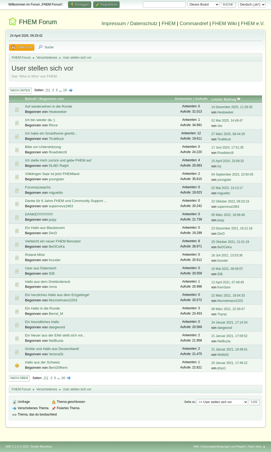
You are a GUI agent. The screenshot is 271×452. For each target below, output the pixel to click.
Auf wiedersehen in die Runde (48, 106)
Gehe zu (189, 401)
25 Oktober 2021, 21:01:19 (230, 242)
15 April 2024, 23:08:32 (227, 161)
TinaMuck (56, 139)
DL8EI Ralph (59, 166)
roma (53, 287)
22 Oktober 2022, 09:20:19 (230, 201)
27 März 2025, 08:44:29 (228, 134)
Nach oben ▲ (257, 446)
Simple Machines (41, 446)
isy (219, 166)
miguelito (56, 193)
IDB (52, 273)
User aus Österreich (40, 268)
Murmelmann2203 (63, 300)
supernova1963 (61, 206)
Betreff (30, 99)
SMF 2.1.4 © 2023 (17, 446)
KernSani (223, 287)
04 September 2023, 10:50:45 (232, 174)
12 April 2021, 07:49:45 (227, 282)
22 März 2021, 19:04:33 (228, 295)
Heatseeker (58, 112)
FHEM (168, 23)
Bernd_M (56, 314)
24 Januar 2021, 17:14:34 (229, 322)
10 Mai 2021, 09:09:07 (227, 269)
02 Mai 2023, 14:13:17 (227, 188)
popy (52, 220)
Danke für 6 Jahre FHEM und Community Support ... (66, 201)
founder (55, 260)
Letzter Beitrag (226, 99)
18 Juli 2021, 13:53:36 (227, 255)
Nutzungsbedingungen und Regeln (224, 446)
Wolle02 (223, 355)
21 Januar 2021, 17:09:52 (229, 336)
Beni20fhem (58, 368)
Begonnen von (51, 99)
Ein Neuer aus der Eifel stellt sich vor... (55, 335)
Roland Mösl (34, 255)
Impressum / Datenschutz (130, 23)
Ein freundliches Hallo (42, 322)
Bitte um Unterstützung (43, 147)
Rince (53, 125)
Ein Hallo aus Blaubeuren (45, 228)
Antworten (183, 99)
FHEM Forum (38, 21)
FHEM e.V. (253, 23)
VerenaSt (56, 354)
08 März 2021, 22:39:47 (228, 309)
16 (65, 90)
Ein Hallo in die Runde (42, 308)
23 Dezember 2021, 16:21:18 (231, 228)
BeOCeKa (57, 246)
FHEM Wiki (224, 23)
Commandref (193, 23)
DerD (53, 233)
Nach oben (19, 378)
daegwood (57, 327)
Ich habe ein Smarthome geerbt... (51, 133)
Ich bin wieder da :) (40, 120)
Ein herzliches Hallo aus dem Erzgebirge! (57, 295)
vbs (219, 126)
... (61, 90)
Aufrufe (201, 99)
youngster (56, 179)
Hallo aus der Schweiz (42, 362)
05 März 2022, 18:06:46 (228, 215)
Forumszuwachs (38, 187)
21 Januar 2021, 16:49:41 (229, 349)
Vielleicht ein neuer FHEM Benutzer (53, 241)
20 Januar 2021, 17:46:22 (229, 363)
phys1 (221, 368)
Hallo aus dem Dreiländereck (47, 282)
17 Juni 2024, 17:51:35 (227, 147)
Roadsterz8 (58, 152)
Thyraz (222, 314)
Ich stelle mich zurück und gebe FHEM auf (58, 160)
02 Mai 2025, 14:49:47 (227, 120)
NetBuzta (56, 341)
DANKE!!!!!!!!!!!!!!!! (39, 214)
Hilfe (196, 446)
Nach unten (20, 90)
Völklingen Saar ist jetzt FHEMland (52, 174)
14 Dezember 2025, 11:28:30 (231, 107)
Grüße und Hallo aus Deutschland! (52, 349)
